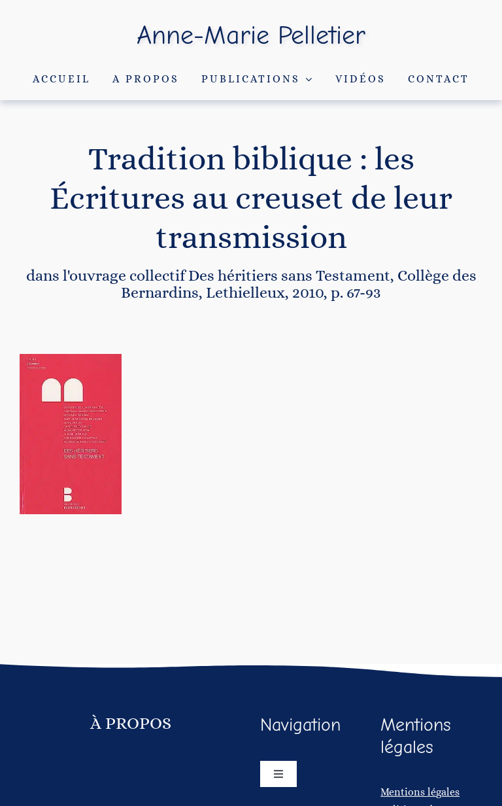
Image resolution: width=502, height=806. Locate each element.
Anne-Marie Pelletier (251, 35)
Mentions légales (420, 792)
